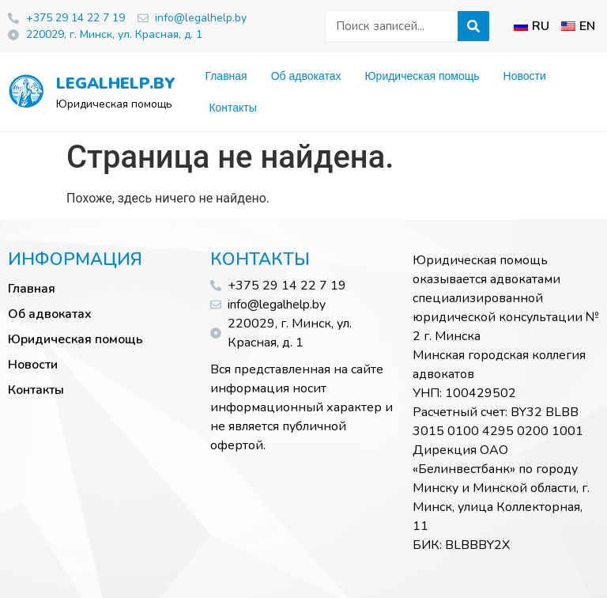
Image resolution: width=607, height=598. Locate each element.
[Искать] (473, 26)
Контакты (232, 107)
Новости (524, 76)
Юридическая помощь (421, 76)
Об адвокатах (306, 76)
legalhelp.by (111, 83)
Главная (226, 76)
